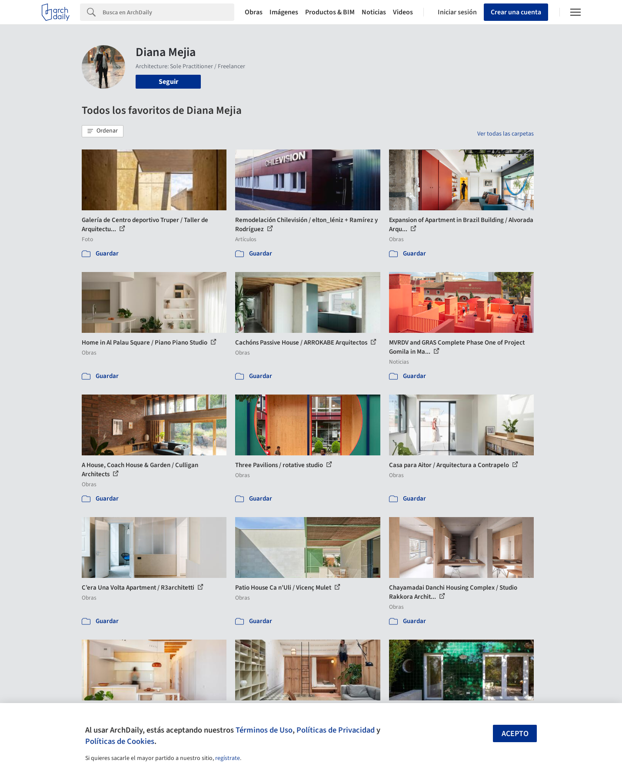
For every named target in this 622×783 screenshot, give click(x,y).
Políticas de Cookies (119, 741)
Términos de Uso (264, 730)
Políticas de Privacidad (335, 730)
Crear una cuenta (516, 12)
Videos (403, 12)
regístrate (227, 758)
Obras (254, 12)
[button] (102, 131)
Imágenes (283, 12)
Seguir (168, 81)
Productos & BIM (330, 12)
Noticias (374, 12)
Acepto (515, 733)
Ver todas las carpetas (505, 134)
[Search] (168, 12)
